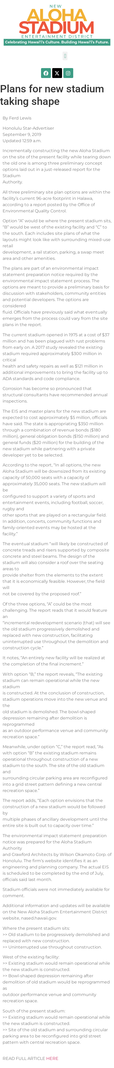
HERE (52, 1058)
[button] (65, 56)
